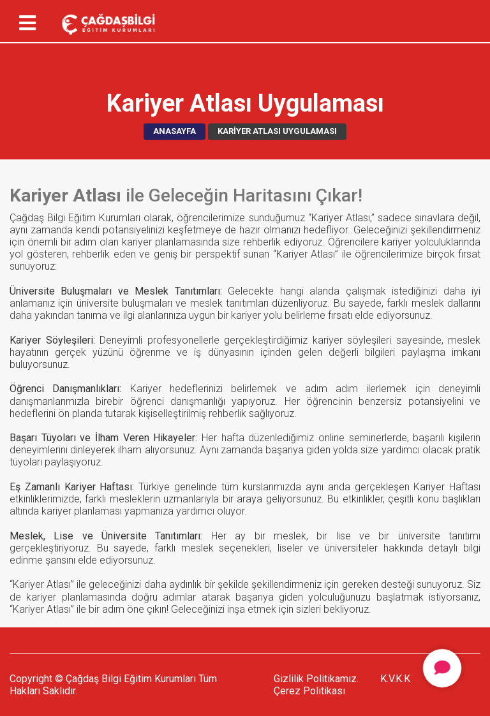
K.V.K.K (395, 679)
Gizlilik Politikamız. (316, 679)
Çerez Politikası (309, 691)
